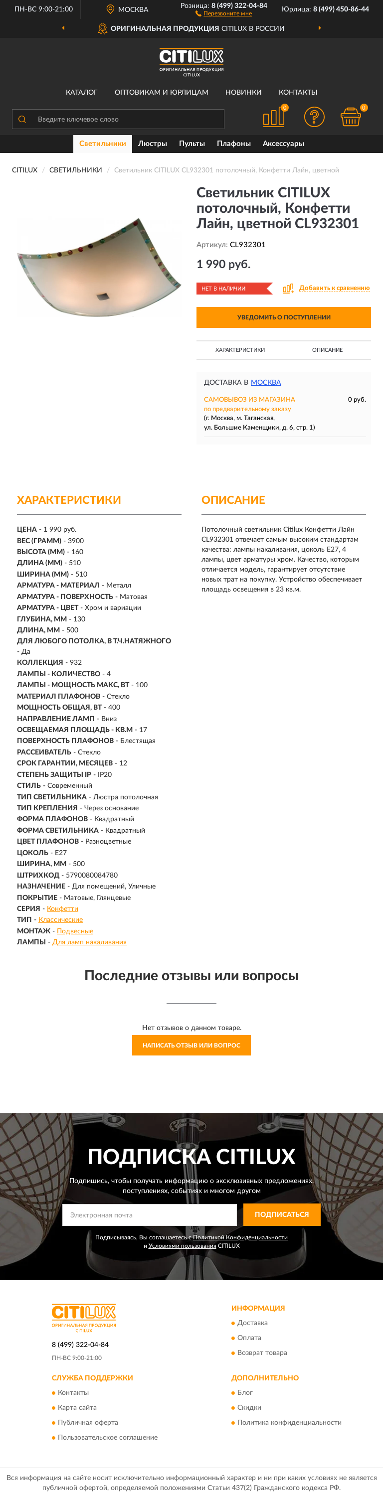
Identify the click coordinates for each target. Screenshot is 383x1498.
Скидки (249, 1407)
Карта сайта (77, 1407)
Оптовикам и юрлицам (161, 92)
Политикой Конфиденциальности (240, 1237)
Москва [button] (266, 382)
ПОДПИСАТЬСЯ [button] (282, 1214)
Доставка (252, 1323)
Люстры (152, 144)
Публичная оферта (88, 1422)
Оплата (249, 1338)
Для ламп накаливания (89, 942)
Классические (60, 919)
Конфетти (62, 908)
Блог (245, 1392)
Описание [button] (327, 350)
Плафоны (234, 144)
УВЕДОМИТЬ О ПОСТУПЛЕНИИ (284, 317)
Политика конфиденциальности (289, 1422)
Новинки (243, 92)
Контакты (298, 92)
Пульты (192, 144)
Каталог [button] (82, 92)
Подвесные (75, 931)
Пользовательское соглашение (108, 1437)
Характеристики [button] (240, 350)
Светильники (102, 144)
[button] (223, 13)
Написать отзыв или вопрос (191, 1046)
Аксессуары (283, 144)
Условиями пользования (182, 1246)
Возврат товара (262, 1352)
